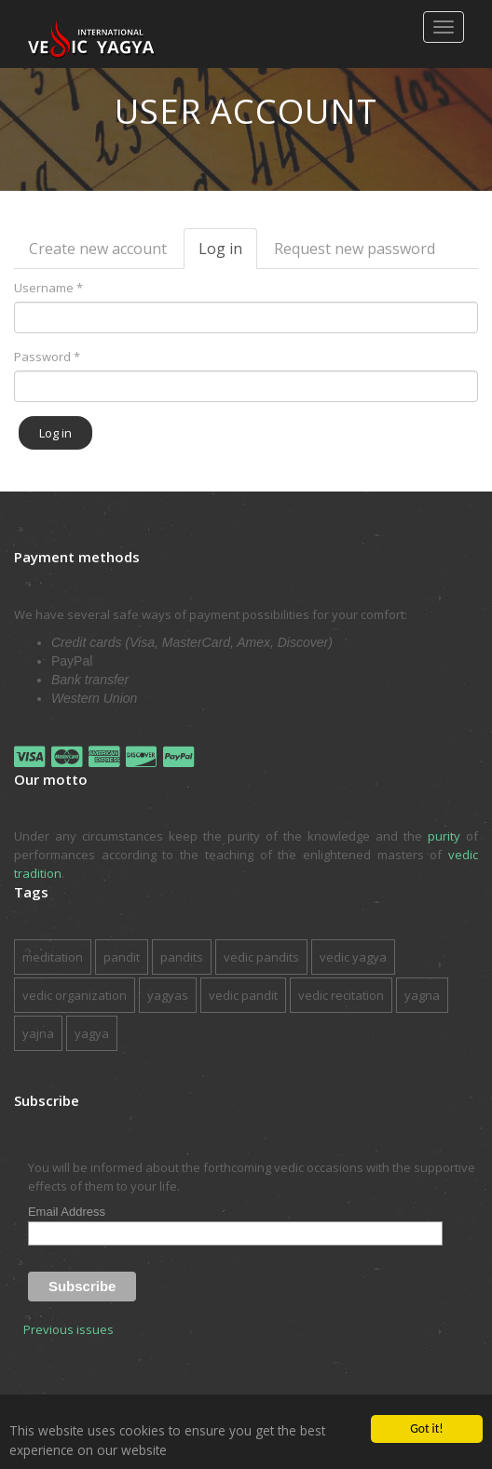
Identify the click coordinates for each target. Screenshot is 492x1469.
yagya (92, 1033)
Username (48, 287)
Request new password (354, 248)
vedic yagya (353, 957)
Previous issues (68, 1329)
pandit (121, 957)
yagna (422, 995)
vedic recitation (341, 995)
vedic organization (74, 995)
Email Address (66, 1212)
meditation (52, 957)
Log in (227, 254)
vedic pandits (261, 957)
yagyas (167, 995)
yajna (38, 1033)
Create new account (98, 248)
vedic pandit (243, 995)
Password (47, 356)
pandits (181, 957)
